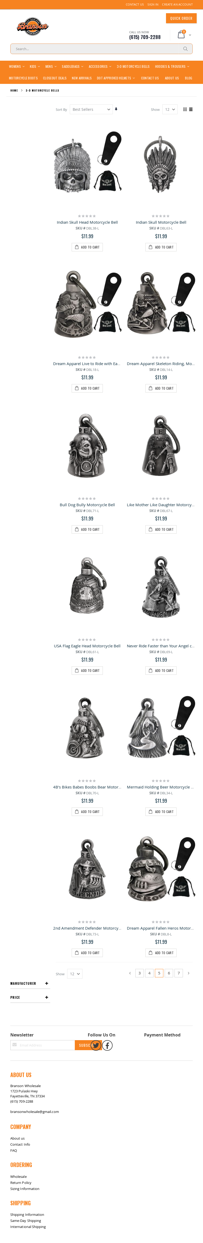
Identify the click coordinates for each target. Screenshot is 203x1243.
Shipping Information (27, 802)
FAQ (13, 738)
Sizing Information (24, 776)
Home (14, 102)
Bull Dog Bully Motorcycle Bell (87, 360)
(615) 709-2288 (21, 689)
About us (17, 726)
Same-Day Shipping (25, 808)
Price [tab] (15, 134)
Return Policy (20, 770)
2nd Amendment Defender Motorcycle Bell (92, 549)
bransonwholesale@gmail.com (34, 699)
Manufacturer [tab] (23, 120)
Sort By (61, 120)
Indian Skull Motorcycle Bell (161, 233)
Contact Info (20, 732)
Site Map (15, 842)
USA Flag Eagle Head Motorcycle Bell (87, 423)
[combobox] (101, 49)
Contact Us (135, 4)
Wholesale (18, 764)
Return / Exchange (31, 842)
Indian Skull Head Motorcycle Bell (87, 233)
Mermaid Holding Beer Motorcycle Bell (162, 486)
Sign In (152, 4)
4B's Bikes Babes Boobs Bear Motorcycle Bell (94, 486)
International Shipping (28, 814)
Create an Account (177, 4)
